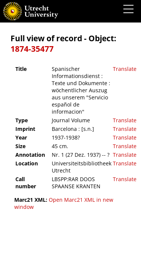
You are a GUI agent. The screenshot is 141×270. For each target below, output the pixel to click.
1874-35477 (32, 49)
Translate (124, 68)
